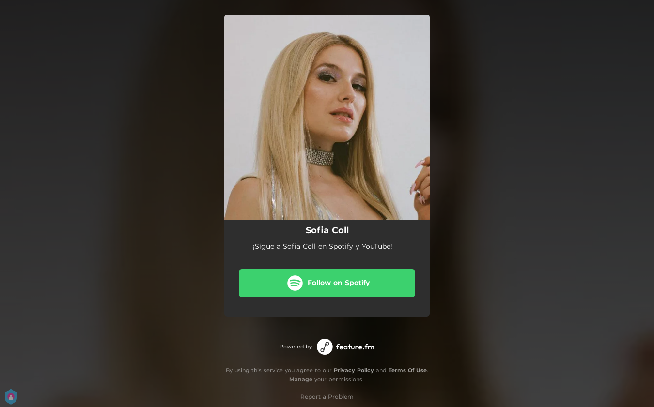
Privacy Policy (354, 370)
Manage (300, 379)
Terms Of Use (408, 370)
